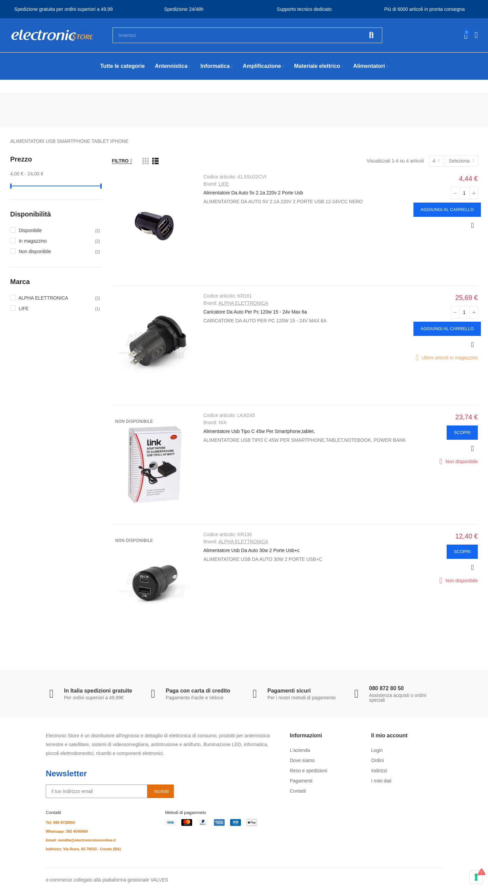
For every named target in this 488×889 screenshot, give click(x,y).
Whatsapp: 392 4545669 (67, 831)
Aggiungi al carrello (447, 209)
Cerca (371, 35)
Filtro (120, 161)
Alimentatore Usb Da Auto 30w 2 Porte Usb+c (251, 550)
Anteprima (472, 225)
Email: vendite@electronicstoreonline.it (81, 840)
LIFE (224, 184)
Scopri (462, 432)
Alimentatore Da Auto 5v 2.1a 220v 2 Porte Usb (253, 192)
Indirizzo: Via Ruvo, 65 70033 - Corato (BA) (83, 849)
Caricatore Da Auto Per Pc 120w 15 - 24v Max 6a (255, 312)
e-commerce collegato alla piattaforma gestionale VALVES (107, 880)
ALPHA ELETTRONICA (243, 303)
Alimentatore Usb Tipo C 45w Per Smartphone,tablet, (259, 431)
